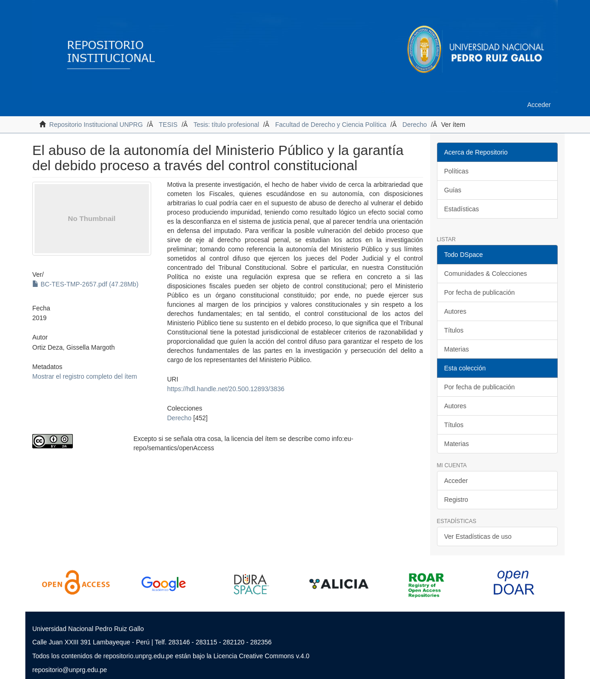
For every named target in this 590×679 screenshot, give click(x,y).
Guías (452, 190)
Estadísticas (461, 209)
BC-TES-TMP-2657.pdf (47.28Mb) (85, 284)
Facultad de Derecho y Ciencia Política (330, 124)
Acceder (456, 480)
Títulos (454, 330)
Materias (456, 349)
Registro (456, 499)
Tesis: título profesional (226, 124)
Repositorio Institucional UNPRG (96, 124)
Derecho (414, 124)
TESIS (168, 124)
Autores (455, 311)
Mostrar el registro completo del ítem (84, 376)
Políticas (456, 171)
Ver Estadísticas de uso (478, 536)
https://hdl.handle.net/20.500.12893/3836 (225, 389)
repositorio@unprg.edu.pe (69, 669)
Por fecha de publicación (479, 292)
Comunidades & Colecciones (485, 273)
